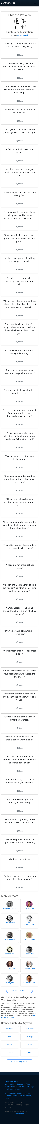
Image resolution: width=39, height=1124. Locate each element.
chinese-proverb (22, 35)
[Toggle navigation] (35, 3)
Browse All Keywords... (19, 1061)
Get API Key (21, 1093)
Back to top (19, 1114)
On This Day (19, 1086)
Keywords (21, 1084)
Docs (6, 1084)
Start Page (30, 1086)
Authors (13, 1084)
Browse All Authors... (19, 991)
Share (19, 55)
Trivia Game (9, 1086)
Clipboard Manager (12, 1089)
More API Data (10, 1093)
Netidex (25, 1111)
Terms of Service (18, 1096)
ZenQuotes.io (8, 2)
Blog (28, 1084)
